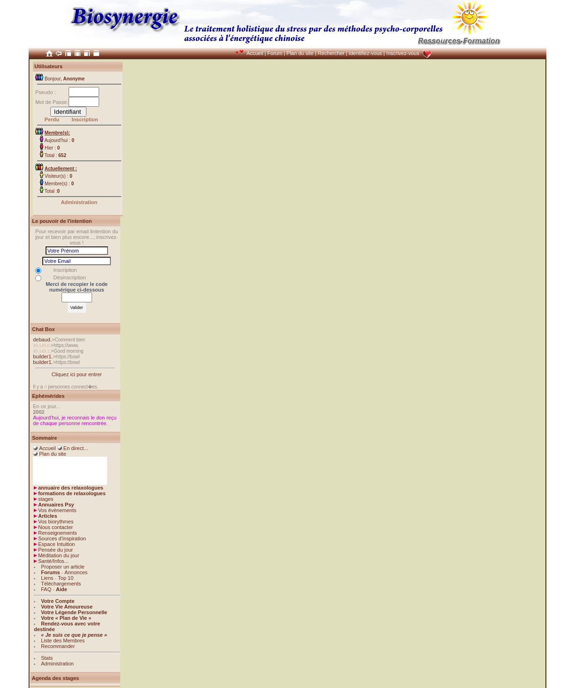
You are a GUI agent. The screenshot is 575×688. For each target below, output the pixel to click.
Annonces (75, 572)
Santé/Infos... (53, 561)
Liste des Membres (63, 640)
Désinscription (70, 277)
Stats (47, 658)
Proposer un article (62, 566)
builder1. (43, 356)
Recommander (58, 646)
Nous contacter (55, 527)
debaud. (42, 339)
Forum (274, 53)
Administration (79, 202)
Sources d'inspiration (62, 538)
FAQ (46, 589)
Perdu (52, 119)
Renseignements (57, 533)
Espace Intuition (56, 544)
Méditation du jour (58, 555)
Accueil (255, 53)
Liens (47, 578)
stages (45, 499)
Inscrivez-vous (402, 53)
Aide (61, 589)
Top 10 (65, 578)
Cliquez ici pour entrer (77, 374)
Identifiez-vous (365, 53)
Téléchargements (61, 583)
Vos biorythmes (55, 521)
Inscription (85, 119)
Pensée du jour (55, 550)
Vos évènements (57, 510)
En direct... (75, 448)
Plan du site (300, 53)
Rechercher (331, 53)
